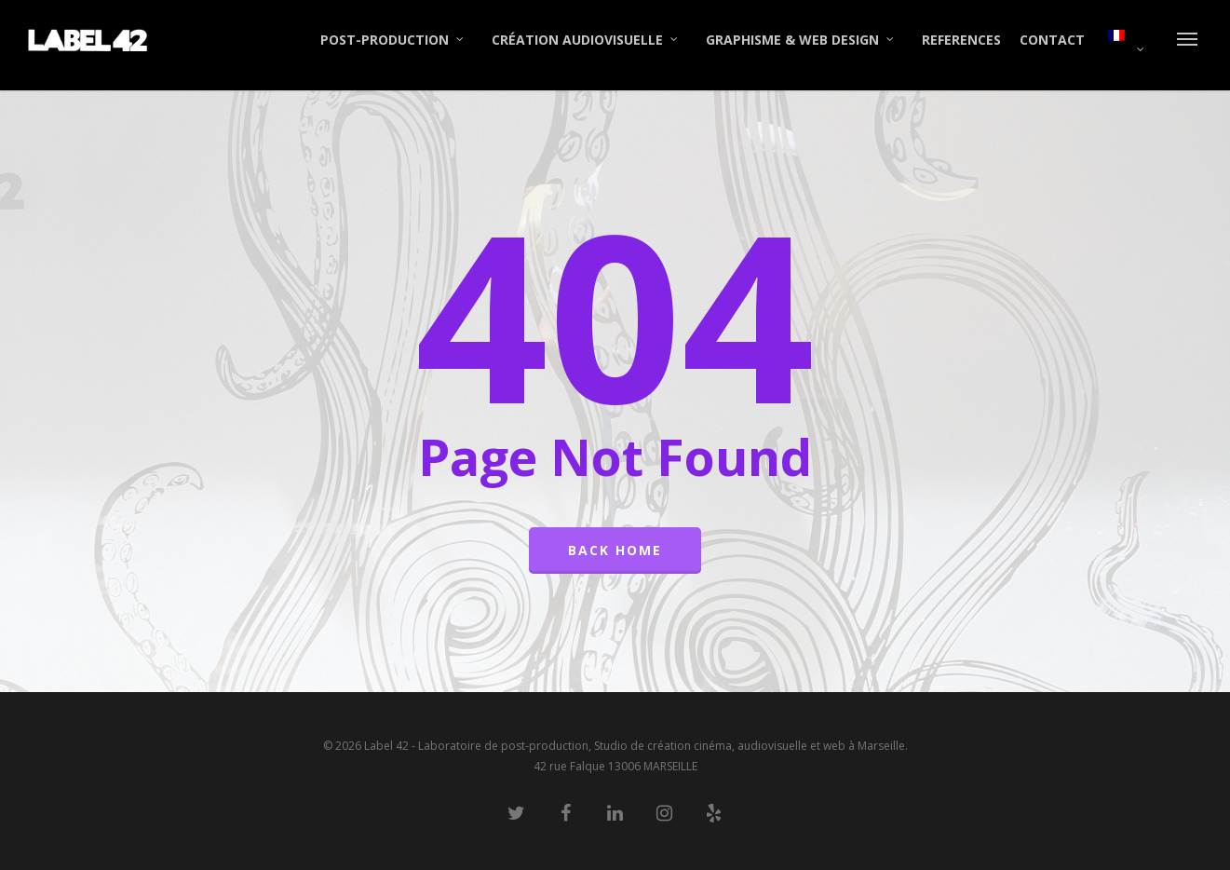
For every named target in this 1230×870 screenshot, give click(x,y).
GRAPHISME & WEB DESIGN (801, 40)
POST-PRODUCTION (393, 40)
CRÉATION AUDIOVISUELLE (586, 40)
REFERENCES (961, 39)
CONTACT (1052, 39)
